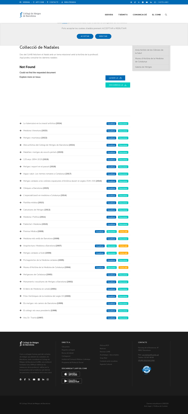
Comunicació (137, 9)
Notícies (103, 349)
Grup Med (103, 358)
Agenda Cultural (106, 364)
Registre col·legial (68, 350)
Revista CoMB (105, 352)
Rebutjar (103, 38)
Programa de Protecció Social (72, 362)
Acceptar (85, 38)
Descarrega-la (118, 85)
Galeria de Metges (143, 67)
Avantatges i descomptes (109, 355)
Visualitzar (111, 124)
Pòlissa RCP (104, 345)
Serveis (106, 9)
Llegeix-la (115, 78)
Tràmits (119, 9)
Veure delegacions (146, 360)
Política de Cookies (161, 406)
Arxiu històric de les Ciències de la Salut (149, 51)
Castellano (163, 2)
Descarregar (123, 124)
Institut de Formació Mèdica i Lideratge (76, 359)
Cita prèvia (65, 347)
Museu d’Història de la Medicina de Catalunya (149, 60)
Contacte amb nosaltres (109, 361)
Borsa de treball (68, 353)
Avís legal (148, 406)
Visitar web (123, 232)
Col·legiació (66, 356)
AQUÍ (64, 22)
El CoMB (153, 9)
